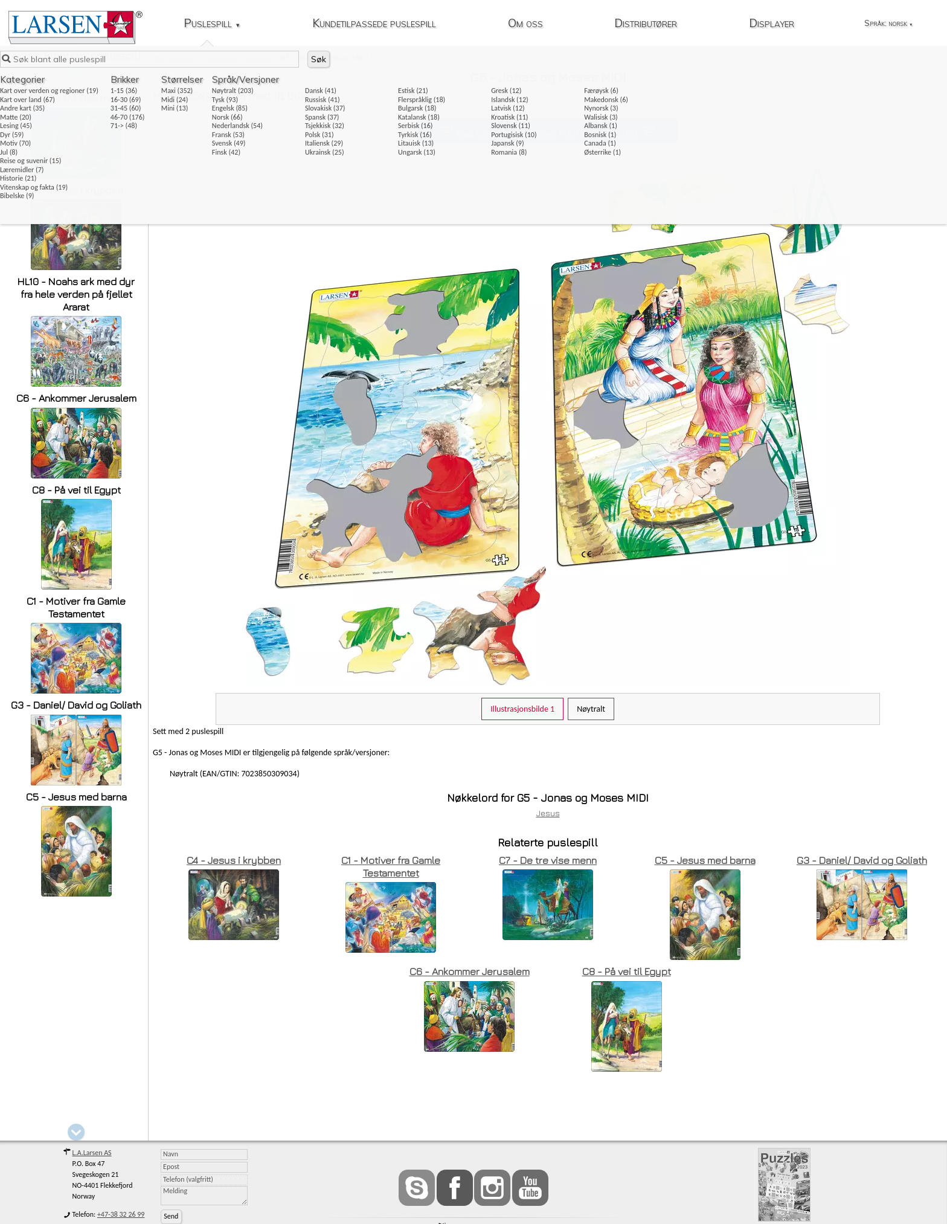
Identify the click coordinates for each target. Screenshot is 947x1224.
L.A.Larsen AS (92, 1152)
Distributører (645, 24)
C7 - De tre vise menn (76, 98)
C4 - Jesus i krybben (76, 190)
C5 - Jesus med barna (76, 797)
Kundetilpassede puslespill (374, 24)
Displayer (771, 24)
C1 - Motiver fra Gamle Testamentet (76, 607)
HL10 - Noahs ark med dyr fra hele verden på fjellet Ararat (76, 294)
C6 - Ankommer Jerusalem (76, 398)
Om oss (525, 24)
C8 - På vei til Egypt (76, 490)
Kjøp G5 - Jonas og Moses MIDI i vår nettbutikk (547, 134)
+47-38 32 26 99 (121, 1214)
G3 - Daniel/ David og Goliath (76, 705)
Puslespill (212, 24)
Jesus (548, 813)
